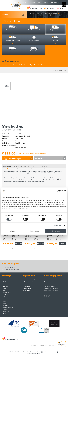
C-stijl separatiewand (51, 13)
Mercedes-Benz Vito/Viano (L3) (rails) (40, 15)
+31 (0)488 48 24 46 (9, 267)
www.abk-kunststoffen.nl (51, 290)
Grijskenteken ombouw (30, 284)
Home (32, 13)
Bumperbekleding (8, 307)
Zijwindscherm (7, 314)
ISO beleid (27, 290)
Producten (15, 2)
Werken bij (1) (55, 2)
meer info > (18, 243)
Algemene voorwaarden (33, 353)
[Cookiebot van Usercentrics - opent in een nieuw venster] (58, 191)
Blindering (5, 305)
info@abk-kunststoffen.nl (11, 269)
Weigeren (12, 231)
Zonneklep (6, 311)
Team (39, 2)
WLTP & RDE (27, 288)
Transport (27, 286)
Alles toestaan (55, 231)
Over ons (23, 2)
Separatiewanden (29, 282)
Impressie (32, 2)
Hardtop (5, 309)
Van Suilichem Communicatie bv (45, 345)
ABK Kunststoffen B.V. (21, 352)
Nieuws (46, 2)
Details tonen (58, 225)
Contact (5, 294)
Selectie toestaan (34, 231)
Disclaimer (47, 352)
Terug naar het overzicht (58, 70)
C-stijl (4, 303)
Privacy (55, 352)
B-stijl (4, 301)
